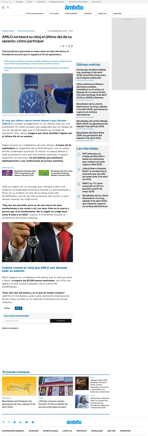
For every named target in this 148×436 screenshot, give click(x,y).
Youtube (26, 422)
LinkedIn (20, 422)
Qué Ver (30, 2)
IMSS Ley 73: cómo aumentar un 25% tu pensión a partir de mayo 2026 (92, 187)
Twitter (3, 422)
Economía (54, 13)
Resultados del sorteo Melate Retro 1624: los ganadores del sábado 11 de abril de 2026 (92, 124)
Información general (34, 13)
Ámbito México (8, 31)
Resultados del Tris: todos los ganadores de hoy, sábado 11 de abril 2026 (62, 173)
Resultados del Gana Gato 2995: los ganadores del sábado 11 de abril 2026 (25, 173)
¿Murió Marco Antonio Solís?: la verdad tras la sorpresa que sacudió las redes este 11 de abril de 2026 (95, 174)
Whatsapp (33, 422)
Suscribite (61, 321)
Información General (26, 31)
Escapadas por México (56, 2)
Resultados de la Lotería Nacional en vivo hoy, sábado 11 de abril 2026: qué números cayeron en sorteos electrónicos (92, 109)
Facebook (9, 422)
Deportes (102, 13)
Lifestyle (88, 13)
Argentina (117, 13)
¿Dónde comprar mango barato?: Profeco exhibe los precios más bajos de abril (53, 404)
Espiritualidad (71, 13)
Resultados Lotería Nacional (78, 2)
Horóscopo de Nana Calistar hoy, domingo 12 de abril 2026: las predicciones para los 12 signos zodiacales (91, 73)
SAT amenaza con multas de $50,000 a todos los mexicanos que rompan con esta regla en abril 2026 (93, 159)
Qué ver (111, 431)
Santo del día (96, 2)
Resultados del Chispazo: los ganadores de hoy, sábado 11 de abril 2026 (18, 404)
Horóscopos (41, 2)
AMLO (18, 308)
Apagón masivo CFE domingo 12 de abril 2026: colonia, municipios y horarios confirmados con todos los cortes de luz (99, 386)
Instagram (15, 422)
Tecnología (19, 2)
